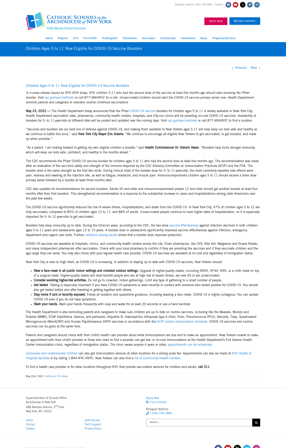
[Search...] (199, 423)
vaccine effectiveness (183, 225)
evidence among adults (101, 235)
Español (219, 5)
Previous (241, 68)
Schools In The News (56, 376)
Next (254, 68)
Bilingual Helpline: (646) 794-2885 (194, 5)
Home (29, 420)
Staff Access (92, 420)
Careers (30, 429)
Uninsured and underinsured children (51, 353)
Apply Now (216, 21)
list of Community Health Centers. (157, 358)
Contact (30, 424)
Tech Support (93, 424)
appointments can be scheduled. (190, 344)
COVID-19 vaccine (142, 111)
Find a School (245, 20)
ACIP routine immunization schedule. (182, 321)
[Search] (256, 423)
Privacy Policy (93, 429)
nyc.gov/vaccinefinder (59, 97)
